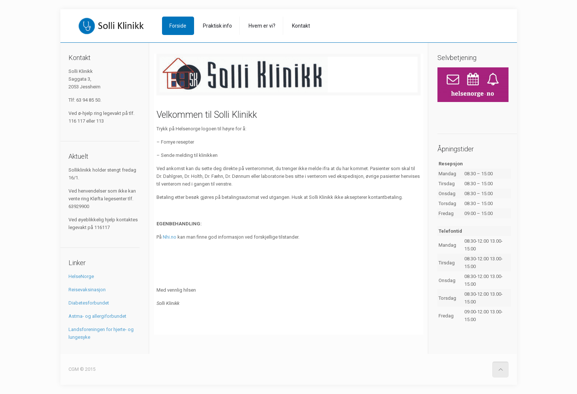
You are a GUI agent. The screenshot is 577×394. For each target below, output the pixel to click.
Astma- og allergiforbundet (97, 316)
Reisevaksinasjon (87, 289)
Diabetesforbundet (88, 303)
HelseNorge (81, 276)
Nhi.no (169, 237)
